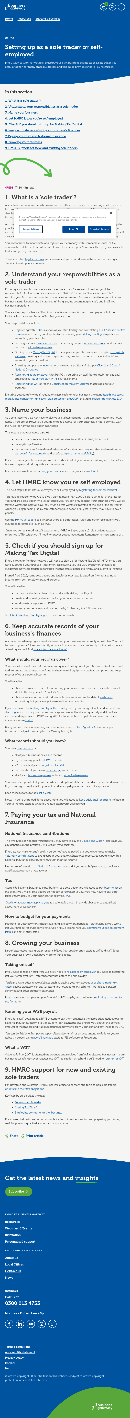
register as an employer (81, 971)
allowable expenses (40, 347)
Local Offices (14, 1264)
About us (11, 1258)
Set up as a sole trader (28, 1102)
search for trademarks (33, 453)
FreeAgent (83, 727)
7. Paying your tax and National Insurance (35, 136)
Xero (97, 727)
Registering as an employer (31, 374)
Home (9, 18)
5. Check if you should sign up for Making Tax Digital (43, 124)
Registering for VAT (27, 383)
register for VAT (114, 1058)
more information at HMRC (50, 649)
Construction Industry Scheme (71, 383)
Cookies (10, 1363)
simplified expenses (76, 775)
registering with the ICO (107, 398)
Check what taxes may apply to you (27, 902)
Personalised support (20, 1241)
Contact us (13, 1271)
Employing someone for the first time (38, 1112)
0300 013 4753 (22, 1303)
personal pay (53, 770)
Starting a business (48, 18)
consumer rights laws (33, 398)
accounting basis (94, 343)
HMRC (40, 330)
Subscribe (19, 1191)
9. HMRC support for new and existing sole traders (41, 148)
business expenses (39, 775)
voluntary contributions (19, 855)
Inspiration (13, 1235)
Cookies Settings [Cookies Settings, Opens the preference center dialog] (31, 229)
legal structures (34, 259)
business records (47, 343)
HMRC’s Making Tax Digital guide (30, 615)
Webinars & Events (18, 1228)
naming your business (50, 471)
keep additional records (93, 799)
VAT (67, 895)
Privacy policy (14, 1357)
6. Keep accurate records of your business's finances (42, 130)
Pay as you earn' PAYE (44, 378)
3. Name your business (21, 112)
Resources (24, 18)
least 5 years (43, 792)
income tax (49, 365)
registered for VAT (53, 765)
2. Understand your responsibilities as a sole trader (41, 106)
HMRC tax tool (24, 519)
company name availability (76, 453)
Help (8, 1368)
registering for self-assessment (98, 490)
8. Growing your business (23, 142)
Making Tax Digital (93, 334)
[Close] (111, 213)
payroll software (43, 1037)
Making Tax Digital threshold (47, 708)
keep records (25, 748)
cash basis (106, 697)
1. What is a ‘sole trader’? (23, 100)
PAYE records (54, 760)
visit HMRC (92, 471)
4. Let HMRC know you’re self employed (34, 118)
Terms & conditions (17, 1346)
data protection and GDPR (63, 398)
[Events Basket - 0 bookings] (103, 6)
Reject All (74, 229)
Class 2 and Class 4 (93, 840)
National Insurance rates (53, 866)
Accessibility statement (20, 1352)
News (9, 1277)
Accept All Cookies (99, 229)
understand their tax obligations (24, 1088)
